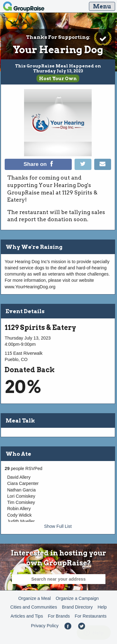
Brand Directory (77, 607)
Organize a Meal (34, 598)
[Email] (102, 168)
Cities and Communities (33, 607)
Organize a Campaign (77, 598)
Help (102, 607)
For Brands (59, 616)
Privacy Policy (44, 625)
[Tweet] (84, 168)
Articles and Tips (27, 616)
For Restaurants (91, 616)
